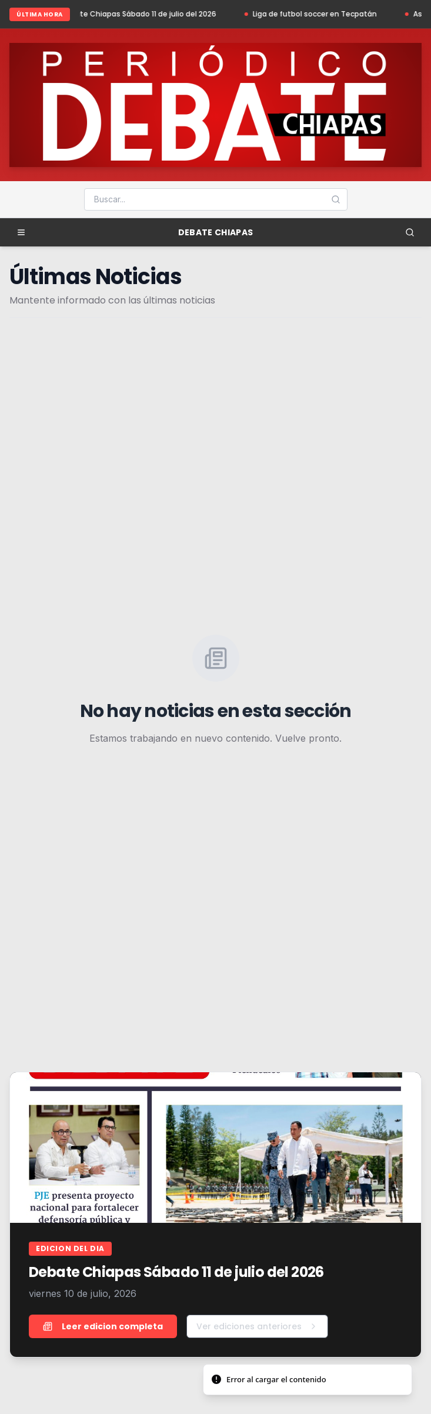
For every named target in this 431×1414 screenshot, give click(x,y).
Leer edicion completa (103, 1326)
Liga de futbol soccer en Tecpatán (319, 14)
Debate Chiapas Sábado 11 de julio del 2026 (143, 14)
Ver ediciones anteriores (257, 1326)
